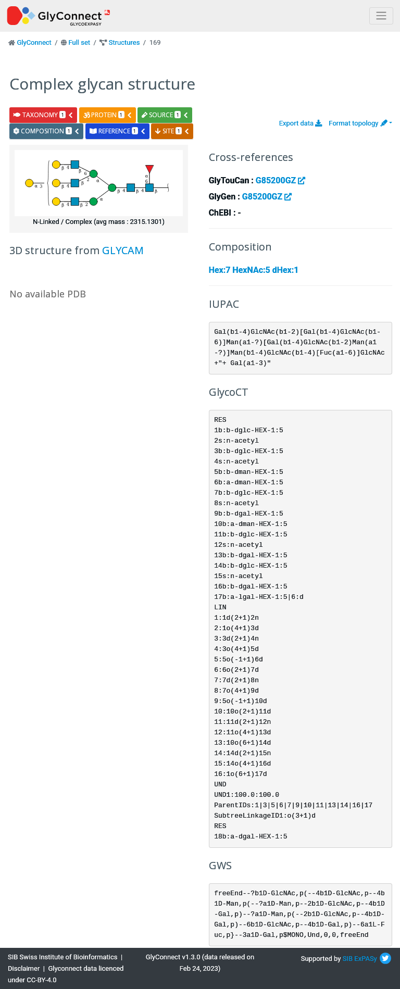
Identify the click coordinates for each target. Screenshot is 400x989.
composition (47, 131)
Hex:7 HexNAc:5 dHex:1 (254, 270)
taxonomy (43, 114)
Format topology (358, 123)
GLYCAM (123, 250)
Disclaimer (24, 968)
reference (118, 131)
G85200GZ (280, 180)
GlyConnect (34, 42)
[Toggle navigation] (381, 15)
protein (107, 114)
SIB (348, 958)
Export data (300, 123)
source (165, 114)
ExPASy (365, 958)
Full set (79, 42)
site (172, 131)
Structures (124, 42)
